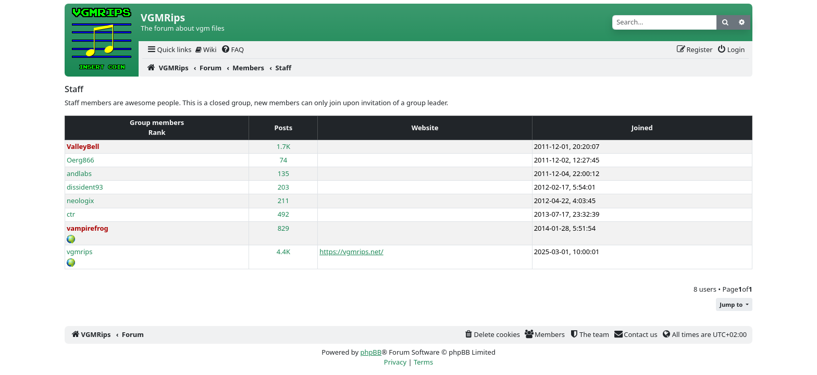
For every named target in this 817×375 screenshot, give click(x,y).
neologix (80, 200)
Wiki (206, 49)
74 (283, 160)
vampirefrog (87, 228)
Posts (283, 127)
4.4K (283, 251)
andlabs (79, 173)
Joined (642, 127)
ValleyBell (83, 146)
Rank (157, 132)
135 (283, 173)
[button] (734, 304)
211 (283, 200)
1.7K (283, 146)
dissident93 (85, 187)
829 (283, 228)
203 (283, 187)
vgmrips (80, 251)
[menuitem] (168, 50)
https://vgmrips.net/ (351, 251)
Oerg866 (80, 160)
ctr (71, 214)
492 (283, 214)
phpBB (370, 352)
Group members (157, 122)
